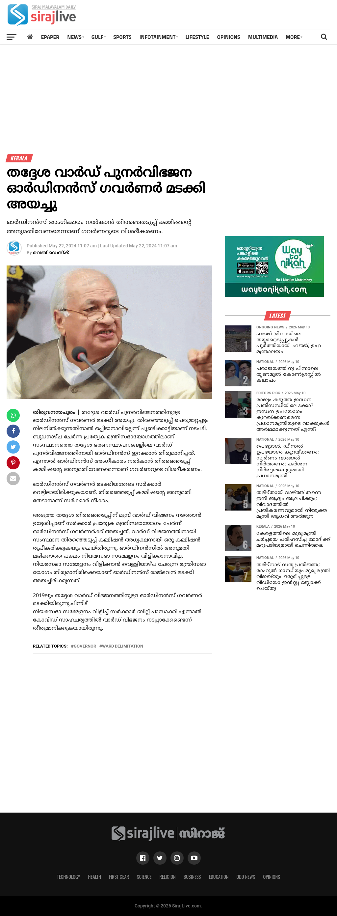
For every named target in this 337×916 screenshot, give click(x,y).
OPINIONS (228, 37)
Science (144, 876)
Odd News (245, 876)
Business (192, 876)
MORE (293, 37)
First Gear (119, 876)
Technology (68, 876)
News (74, 37)
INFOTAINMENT (158, 37)
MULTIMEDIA (263, 37)
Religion (167, 876)
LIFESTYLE (197, 37)
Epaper (50, 37)
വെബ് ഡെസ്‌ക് (51, 253)
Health (94, 876)
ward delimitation (122, 646)
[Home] (30, 37)
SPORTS (122, 37)
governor (85, 646)
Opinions (271, 876)
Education (218, 876)
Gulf (97, 37)
